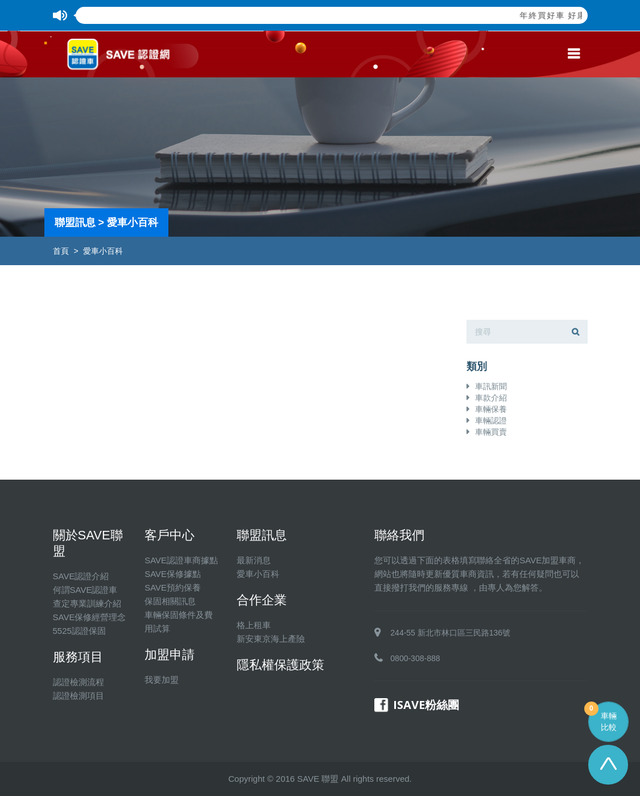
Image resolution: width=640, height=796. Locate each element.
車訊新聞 (491, 386)
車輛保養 (491, 409)
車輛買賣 (491, 431)
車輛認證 (491, 420)
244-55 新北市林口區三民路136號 (450, 632)
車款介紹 (491, 397)
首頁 (61, 250)
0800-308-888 (415, 658)
